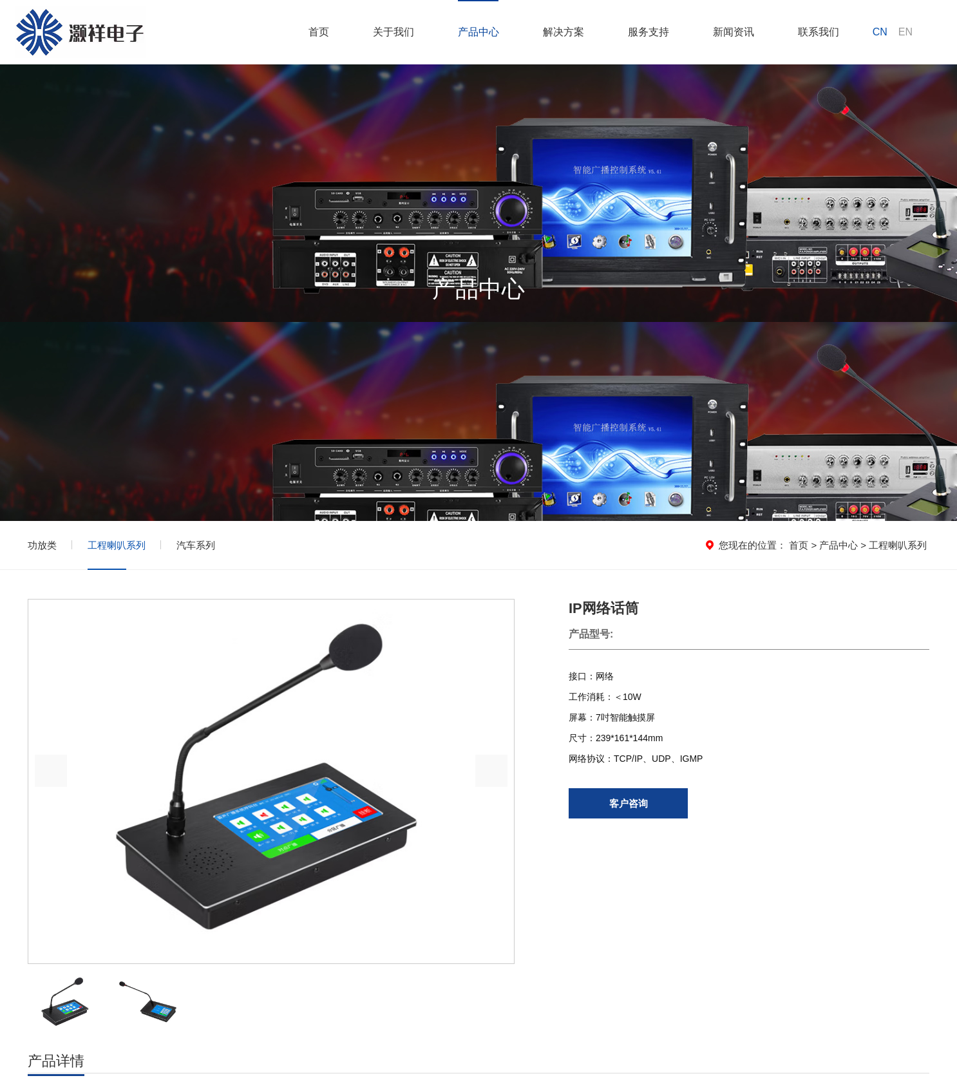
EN (905, 31)
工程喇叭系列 (117, 545)
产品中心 (838, 545)
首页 (798, 545)
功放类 (42, 545)
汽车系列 (195, 545)
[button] (491, 771)
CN (880, 31)
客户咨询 (628, 803)
